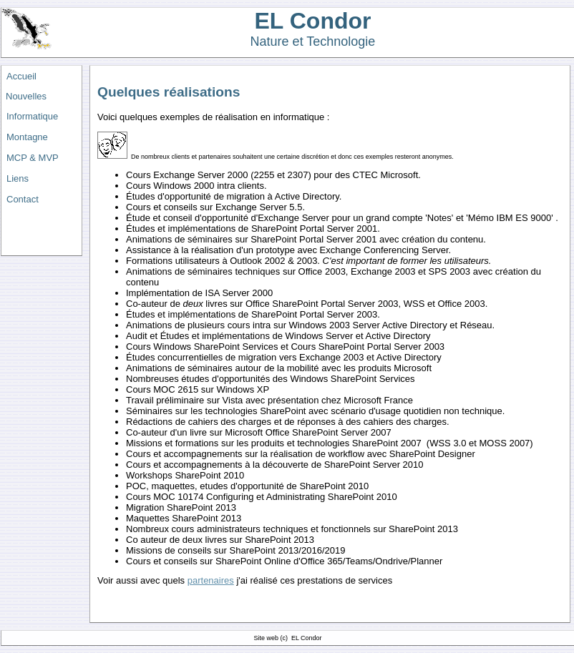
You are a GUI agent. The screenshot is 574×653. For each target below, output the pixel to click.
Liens (17, 178)
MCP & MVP (32, 157)
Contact (22, 199)
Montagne (27, 137)
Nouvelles (26, 96)
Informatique (32, 116)
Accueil (21, 76)
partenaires (211, 580)
